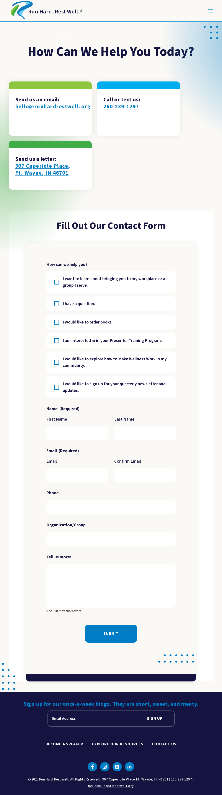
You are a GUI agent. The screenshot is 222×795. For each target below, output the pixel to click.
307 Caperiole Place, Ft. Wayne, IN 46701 (42, 169)
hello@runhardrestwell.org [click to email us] (111, 786)
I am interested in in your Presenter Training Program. (112, 341)
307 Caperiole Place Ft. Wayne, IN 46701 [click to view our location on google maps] (135, 779)
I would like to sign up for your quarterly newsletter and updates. (114, 387)
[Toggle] (210, 11)
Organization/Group (66, 525)
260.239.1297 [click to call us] (181, 779)
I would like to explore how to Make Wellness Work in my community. (115, 362)
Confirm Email (127, 461)
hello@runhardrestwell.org (53, 107)
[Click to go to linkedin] (129, 766)
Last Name (124, 419)
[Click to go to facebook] (92, 766)
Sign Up (155, 718)
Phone (52, 493)
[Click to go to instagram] (104, 766)
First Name (56, 419)
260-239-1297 (121, 107)
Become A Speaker (64, 744)
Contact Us (164, 744)
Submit (111, 633)
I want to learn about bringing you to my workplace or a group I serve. (114, 282)
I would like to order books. (88, 322)
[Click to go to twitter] (117, 766)
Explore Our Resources (117, 744)
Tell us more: (58, 557)
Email (51, 461)
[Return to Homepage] (45, 11)
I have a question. (79, 304)
